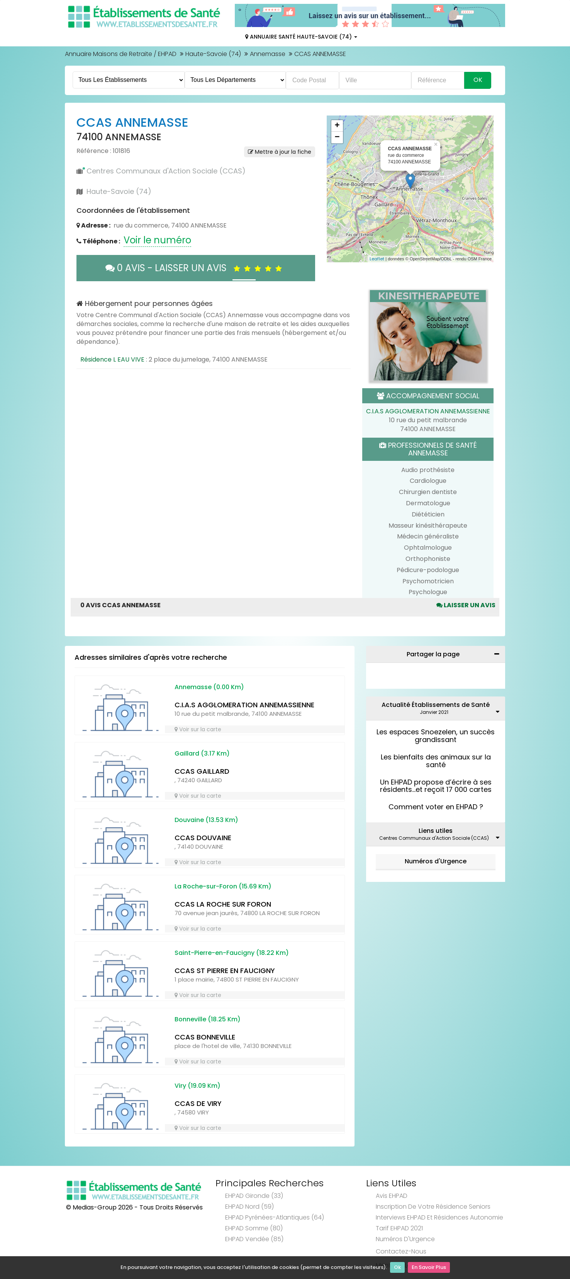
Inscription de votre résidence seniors (433, 1206)
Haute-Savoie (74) (213, 53)
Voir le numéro (157, 240)
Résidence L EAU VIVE (112, 359)
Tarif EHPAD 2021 (399, 1228)
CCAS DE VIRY (198, 1103)
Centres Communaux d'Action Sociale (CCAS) (166, 171)
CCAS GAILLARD (202, 771)
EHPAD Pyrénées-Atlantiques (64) (274, 1217)
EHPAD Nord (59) (249, 1206)
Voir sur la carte (198, 729)
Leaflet (377, 259)
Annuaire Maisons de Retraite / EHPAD (120, 53)
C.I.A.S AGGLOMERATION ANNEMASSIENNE (428, 411)
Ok (397, 1267)
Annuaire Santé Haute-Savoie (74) (301, 37)
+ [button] (336, 126)
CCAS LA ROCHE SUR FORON (223, 904)
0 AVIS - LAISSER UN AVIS (195, 268)
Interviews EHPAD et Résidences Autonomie (439, 1217)
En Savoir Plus (429, 1267)
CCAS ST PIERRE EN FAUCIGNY (225, 970)
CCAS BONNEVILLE (205, 1037)
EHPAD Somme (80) (254, 1228)
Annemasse (267, 53)
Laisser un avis (465, 605)
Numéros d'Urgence (436, 861)
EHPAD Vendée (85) (254, 1239)
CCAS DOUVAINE (203, 837)
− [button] (336, 137)
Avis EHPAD (391, 1195)
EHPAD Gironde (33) (254, 1195)
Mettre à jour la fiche (279, 152)
